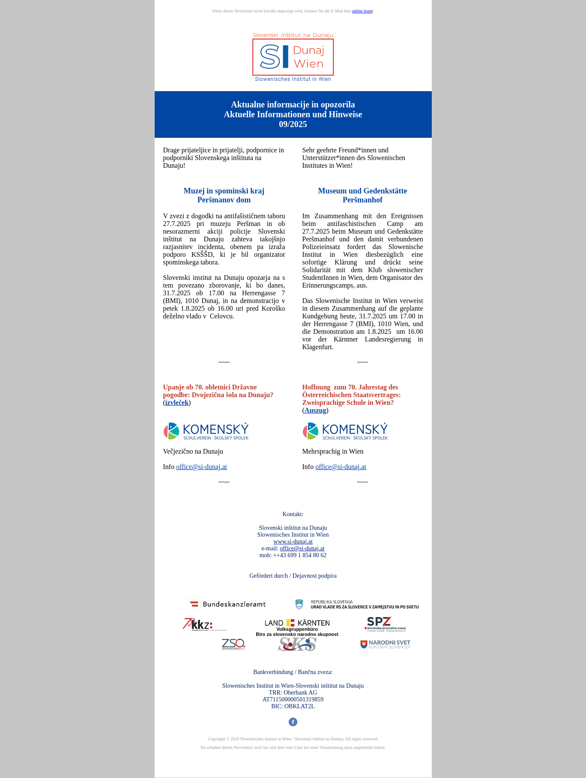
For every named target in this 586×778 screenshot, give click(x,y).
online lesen (362, 11)
